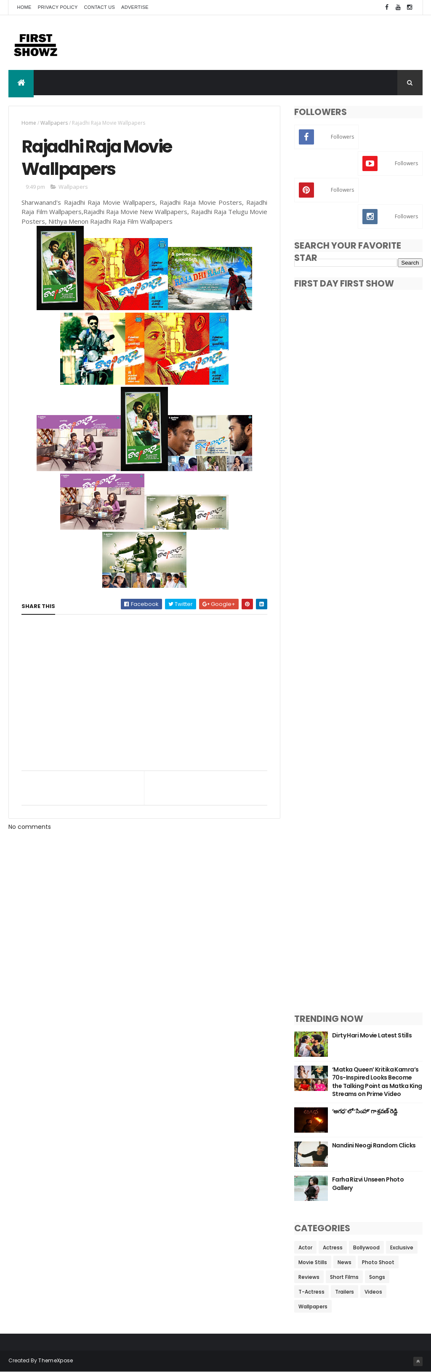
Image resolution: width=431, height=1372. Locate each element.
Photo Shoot (378, 1262)
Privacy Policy (58, 7)
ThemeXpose (55, 1360)
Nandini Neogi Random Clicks (374, 1145)
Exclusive (401, 1247)
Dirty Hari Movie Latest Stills (372, 1035)
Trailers (344, 1291)
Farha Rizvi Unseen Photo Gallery (368, 1183)
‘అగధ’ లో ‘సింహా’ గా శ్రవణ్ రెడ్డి (364, 1111)
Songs (377, 1277)
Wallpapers (54, 122)
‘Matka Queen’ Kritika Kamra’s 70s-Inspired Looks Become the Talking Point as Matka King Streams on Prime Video (377, 1082)
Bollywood (366, 1247)
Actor (305, 1247)
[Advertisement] (269, 42)
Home (24, 7)
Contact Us (99, 7)
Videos (373, 1291)
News (344, 1262)
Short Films (344, 1277)
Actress (333, 1247)
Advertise (135, 7)
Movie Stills (312, 1262)
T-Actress (311, 1291)
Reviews (308, 1277)
